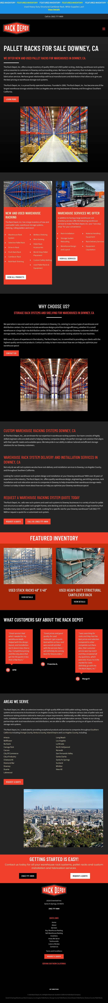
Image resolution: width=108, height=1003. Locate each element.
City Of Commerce (11, 753)
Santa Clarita (61, 756)
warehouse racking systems (64, 435)
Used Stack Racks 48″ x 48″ (28, 590)
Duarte (6, 769)
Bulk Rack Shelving (16, 261)
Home (54, 922)
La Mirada (60, 744)
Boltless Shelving (40, 234)
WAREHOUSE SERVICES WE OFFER (79, 213)
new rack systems (32, 502)
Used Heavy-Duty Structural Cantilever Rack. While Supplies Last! (54, 8)
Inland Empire (52, 732)
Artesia (6, 737)
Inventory (54, 936)
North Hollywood (63, 747)
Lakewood (8, 772)
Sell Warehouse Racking (54, 933)
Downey (7, 766)
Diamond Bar (9, 763)
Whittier (59, 766)
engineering (77, 479)
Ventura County (39, 732)
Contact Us (54, 946)
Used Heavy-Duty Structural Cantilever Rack (80, 592)
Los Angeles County (93, 467)
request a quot (16, 512)
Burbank (7, 744)
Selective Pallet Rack (16, 242)
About (54, 925)
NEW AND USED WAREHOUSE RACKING (23, 215)
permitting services (91, 479)
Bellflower (8, 740)
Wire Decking (38, 239)
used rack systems (52, 502)
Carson (7, 750)
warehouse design (63, 479)
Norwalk (59, 750)
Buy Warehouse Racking (54, 930)
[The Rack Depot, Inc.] (54, 885)
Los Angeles (61, 740)
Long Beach (60, 737)
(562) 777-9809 (57, 16)
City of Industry (10, 756)
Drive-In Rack (13, 247)
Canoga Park (9, 747)
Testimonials (54, 941)
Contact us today (11, 485)
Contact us (40, 342)
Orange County (26, 732)
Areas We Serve (54, 938)
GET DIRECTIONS (54, 989)
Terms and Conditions (54, 951)
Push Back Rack (14, 252)
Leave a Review (54, 944)
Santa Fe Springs (63, 759)
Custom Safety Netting (42, 260)
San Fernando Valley (64, 753)
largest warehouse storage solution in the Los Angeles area (28, 88)
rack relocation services (27, 482)
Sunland (59, 763)
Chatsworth (8, 759)
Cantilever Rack (14, 256)
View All (59, 769)
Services (54, 928)
